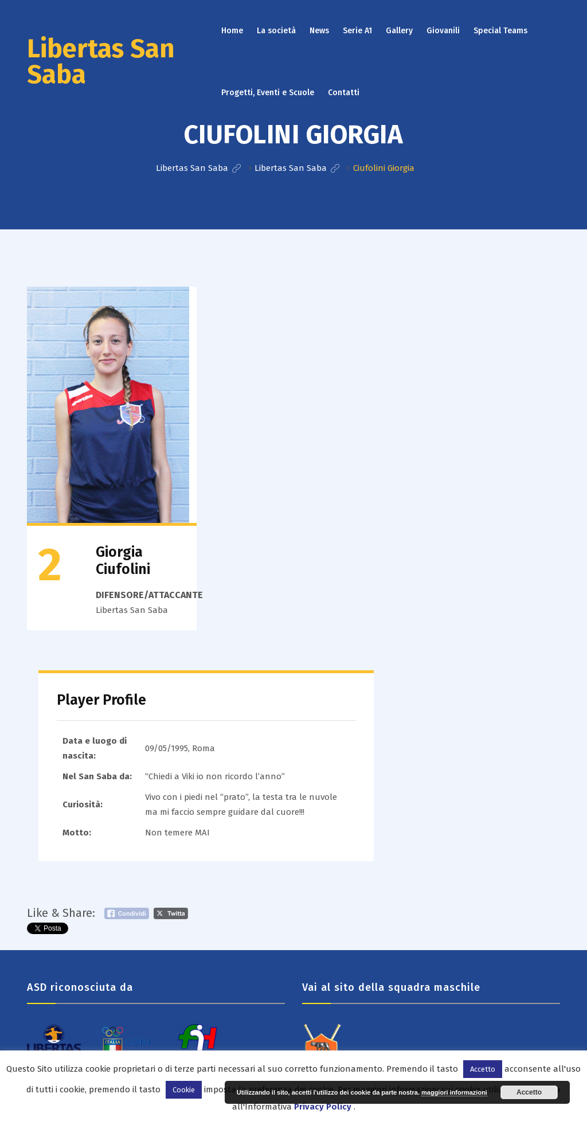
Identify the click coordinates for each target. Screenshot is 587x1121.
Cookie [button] (184, 1089)
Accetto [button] (482, 1069)
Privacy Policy (322, 1107)
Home (232, 31)
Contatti (343, 92)
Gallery (399, 31)
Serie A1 (357, 31)
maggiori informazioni (454, 1092)
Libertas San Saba (101, 61)
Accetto (529, 1092)
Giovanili (443, 31)
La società (276, 31)
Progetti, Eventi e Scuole (267, 92)
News (319, 31)
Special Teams (500, 31)
